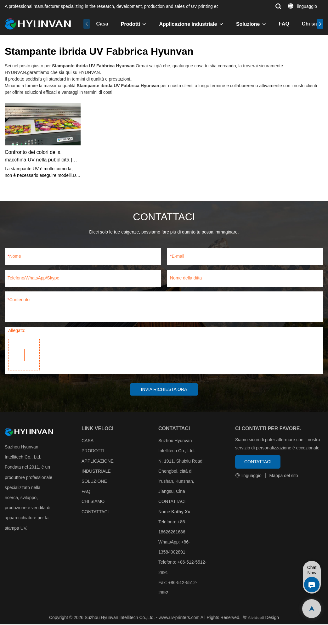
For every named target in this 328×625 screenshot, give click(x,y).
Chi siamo (314, 23)
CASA (87, 441)
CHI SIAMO (93, 502)
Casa (102, 23)
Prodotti (130, 24)
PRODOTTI (93, 451)
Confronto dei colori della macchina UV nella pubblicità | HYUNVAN (38, 156)
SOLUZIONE (94, 481)
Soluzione (248, 24)
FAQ (284, 23)
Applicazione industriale (188, 24)
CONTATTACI (95, 512)
